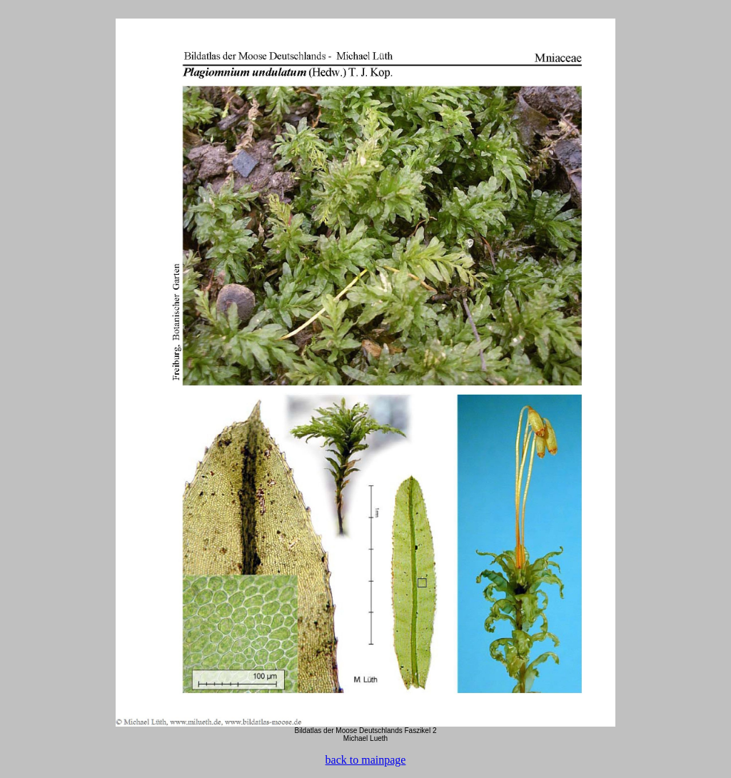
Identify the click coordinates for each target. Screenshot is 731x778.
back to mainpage (366, 760)
